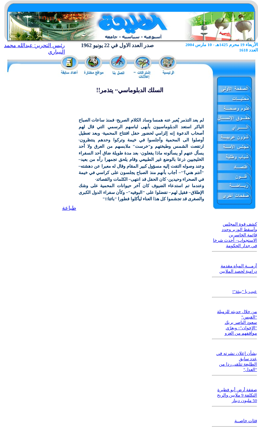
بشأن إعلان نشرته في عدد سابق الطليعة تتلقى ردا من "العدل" (236, 361)
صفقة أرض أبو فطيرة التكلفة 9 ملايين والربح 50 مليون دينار (237, 395)
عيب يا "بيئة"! (244, 291)
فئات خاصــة (245, 420)
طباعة (69, 208)
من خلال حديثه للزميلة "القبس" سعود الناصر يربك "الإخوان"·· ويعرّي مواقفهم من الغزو (237, 322)
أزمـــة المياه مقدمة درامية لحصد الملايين (238, 268)
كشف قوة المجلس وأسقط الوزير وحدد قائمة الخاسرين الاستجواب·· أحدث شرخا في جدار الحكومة (235, 235)
